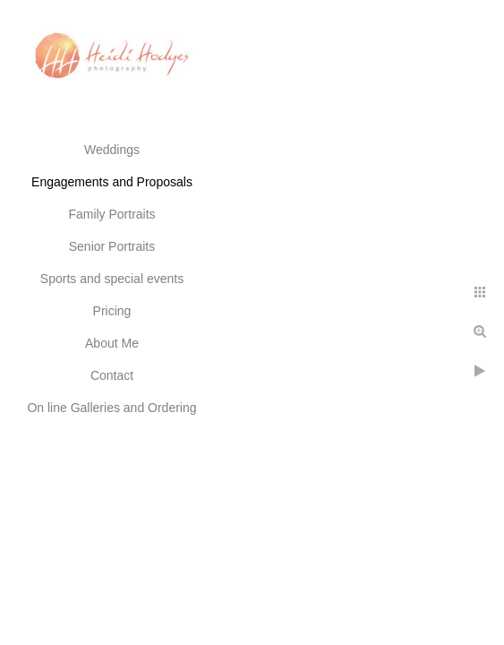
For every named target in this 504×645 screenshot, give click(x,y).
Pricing (112, 311)
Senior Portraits (112, 246)
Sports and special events (112, 278)
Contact (111, 375)
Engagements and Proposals (111, 182)
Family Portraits (111, 214)
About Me (112, 343)
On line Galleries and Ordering (111, 407)
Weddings (112, 149)
